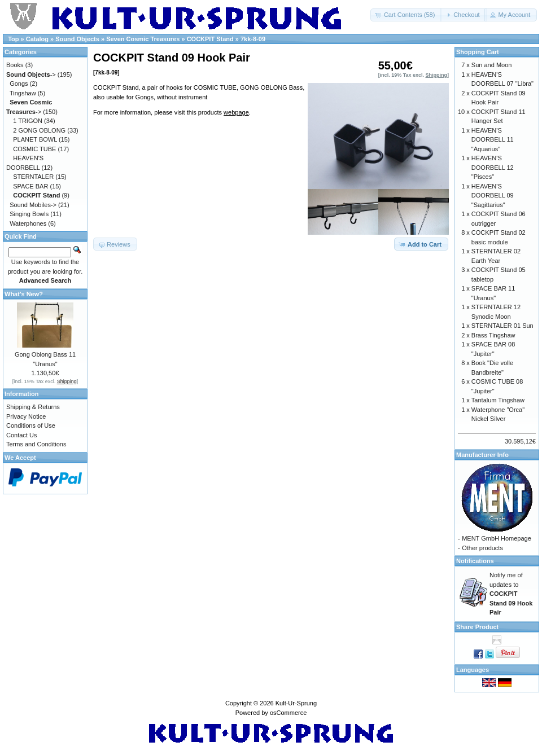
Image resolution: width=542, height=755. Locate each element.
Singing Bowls (29, 213)
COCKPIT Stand (210, 39)
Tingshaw (23, 93)
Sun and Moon (491, 65)
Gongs (19, 83)
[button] (406, 14)
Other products (482, 548)
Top (13, 39)
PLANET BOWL (35, 139)
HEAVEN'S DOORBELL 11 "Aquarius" (492, 139)
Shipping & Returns (33, 406)
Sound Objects (77, 39)
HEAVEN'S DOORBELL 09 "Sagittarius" (492, 195)
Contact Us (21, 435)
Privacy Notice (26, 416)
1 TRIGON (27, 120)
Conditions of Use (30, 425)
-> (31, 74)
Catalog (37, 39)
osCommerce (288, 712)
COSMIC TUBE (34, 149)
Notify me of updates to (510, 594)
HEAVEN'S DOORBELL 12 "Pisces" (492, 167)
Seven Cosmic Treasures (143, 39)
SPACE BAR (30, 186)
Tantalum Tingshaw (497, 400)
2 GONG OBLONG (39, 130)
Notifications (475, 561)
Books (15, 65)
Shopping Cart (477, 52)
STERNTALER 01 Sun (502, 325)
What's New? (24, 294)
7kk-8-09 (253, 39)
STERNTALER (33, 176)
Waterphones (28, 223)
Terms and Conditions (36, 444)
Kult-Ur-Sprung (296, 703)
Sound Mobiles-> (33, 204)
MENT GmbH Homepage (496, 538)
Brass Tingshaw (493, 335)
